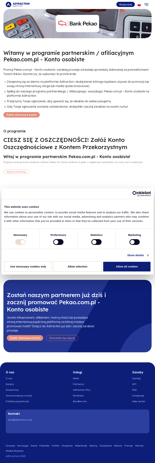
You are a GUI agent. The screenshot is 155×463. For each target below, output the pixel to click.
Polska (55, 445)
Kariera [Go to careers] (10, 384)
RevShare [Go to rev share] (78, 395)
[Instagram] (20, 427)
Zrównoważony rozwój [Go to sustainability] (19, 395)
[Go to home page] (17, 4)
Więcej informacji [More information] (16, 171)
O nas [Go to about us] (9, 378)
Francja (128, 445)
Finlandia (44, 445)
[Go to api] (140, 384)
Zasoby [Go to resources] (136, 378)
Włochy (139, 445)
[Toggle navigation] (146, 4)
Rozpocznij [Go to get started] (125, 4)
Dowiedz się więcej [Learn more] (62, 338)
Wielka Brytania (14, 450)
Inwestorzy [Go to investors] (12, 389)
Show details (135, 255)
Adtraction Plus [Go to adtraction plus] (81, 389)
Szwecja (10, 445)
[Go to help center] (140, 401)
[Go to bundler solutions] (82, 401)
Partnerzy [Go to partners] (78, 384)
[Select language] (139, 4)
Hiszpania (67, 445)
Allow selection (77, 266)
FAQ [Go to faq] (134, 389)
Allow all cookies (127, 266)
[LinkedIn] (11, 427)
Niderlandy (81, 445)
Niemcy (93, 445)
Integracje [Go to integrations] (138, 395)
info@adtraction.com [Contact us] (20, 419)
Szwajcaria (106, 445)
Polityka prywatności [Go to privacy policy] (17, 401)
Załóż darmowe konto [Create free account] (21, 115)
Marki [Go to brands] (76, 378)
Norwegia (22, 445)
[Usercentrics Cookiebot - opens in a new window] (135, 193)
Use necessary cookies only (28, 266)
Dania (34, 445)
